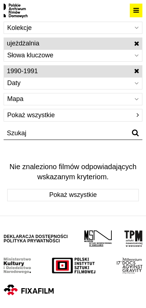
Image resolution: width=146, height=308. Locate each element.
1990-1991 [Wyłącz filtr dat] (73, 71)
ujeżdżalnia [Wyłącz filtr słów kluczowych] (73, 43)
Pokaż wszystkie (73, 115)
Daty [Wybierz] (73, 83)
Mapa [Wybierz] (73, 98)
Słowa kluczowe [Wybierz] (73, 55)
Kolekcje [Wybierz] (73, 27)
